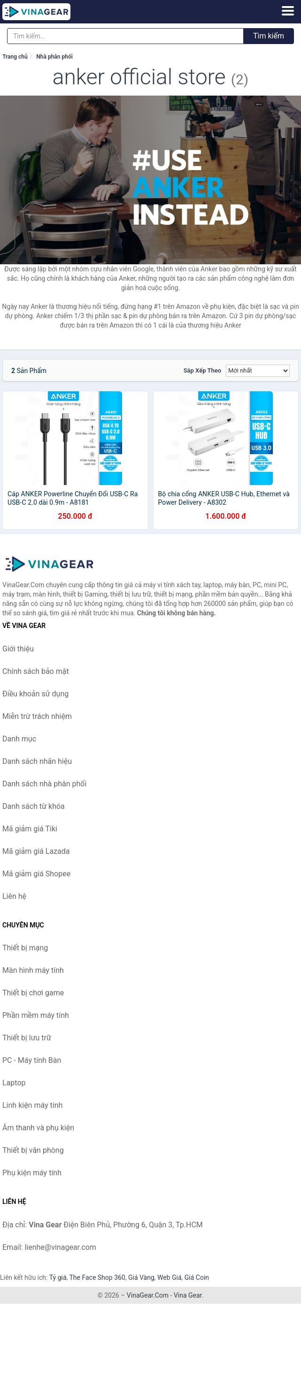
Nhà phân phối (54, 56)
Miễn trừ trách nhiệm (37, 716)
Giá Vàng (141, 1277)
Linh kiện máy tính (32, 1105)
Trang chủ (15, 56)
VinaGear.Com (148, 1295)
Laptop (14, 1082)
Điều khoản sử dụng (35, 693)
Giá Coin (197, 1277)
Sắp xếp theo (202, 370)
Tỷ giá (58, 1277)
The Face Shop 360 (97, 1277)
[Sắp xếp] (258, 371)
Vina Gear (188, 1295)
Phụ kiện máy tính (32, 1172)
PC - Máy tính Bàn (31, 1060)
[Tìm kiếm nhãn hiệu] (125, 36)
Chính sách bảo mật (35, 671)
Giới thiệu (18, 648)
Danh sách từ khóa (33, 806)
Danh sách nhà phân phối (44, 783)
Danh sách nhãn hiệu (37, 761)
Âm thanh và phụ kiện (38, 1127)
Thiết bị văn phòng (33, 1150)
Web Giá (169, 1277)
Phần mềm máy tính (35, 1015)
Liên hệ (14, 896)
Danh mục (19, 738)
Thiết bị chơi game (33, 992)
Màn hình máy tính (33, 970)
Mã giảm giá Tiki (29, 828)
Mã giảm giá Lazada (35, 851)
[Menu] (288, 11)
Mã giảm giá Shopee (36, 873)
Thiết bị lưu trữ (26, 1037)
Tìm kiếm (268, 35)
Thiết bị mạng (25, 947)
